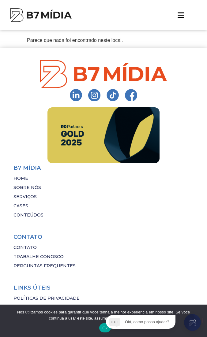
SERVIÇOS (25, 196)
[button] (181, 15)
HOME (20, 178)
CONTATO (25, 247)
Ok (104, 328)
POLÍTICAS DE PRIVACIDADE (46, 298)
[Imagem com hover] (41, 15)
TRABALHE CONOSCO (38, 256)
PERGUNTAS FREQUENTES (44, 265)
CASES (20, 206)
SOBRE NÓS (27, 187)
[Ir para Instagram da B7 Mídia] (76, 95)
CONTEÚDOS (28, 215)
